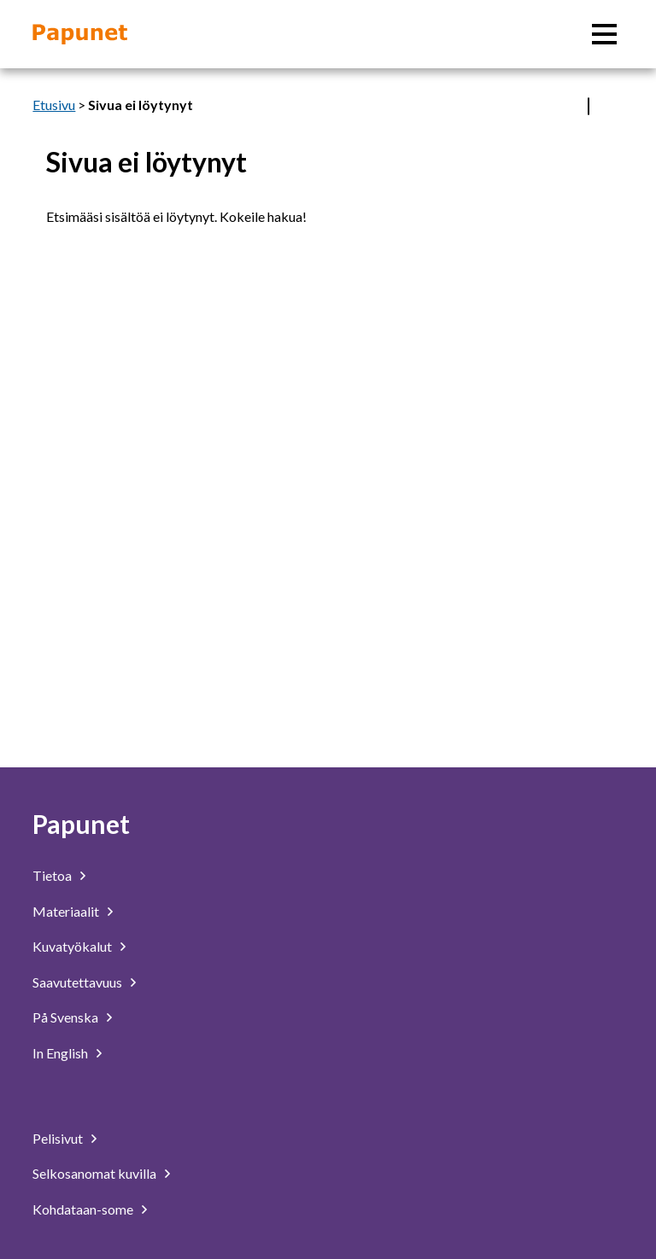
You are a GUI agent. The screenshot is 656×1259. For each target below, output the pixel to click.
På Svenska (65, 1017)
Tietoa (52, 875)
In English (60, 1053)
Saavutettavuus (77, 982)
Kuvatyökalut (72, 946)
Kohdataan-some (82, 1209)
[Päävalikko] (604, 34)
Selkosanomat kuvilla (94, 1173)
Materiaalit (65, 911)
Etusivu (53, 104)
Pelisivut (57, 1138)
